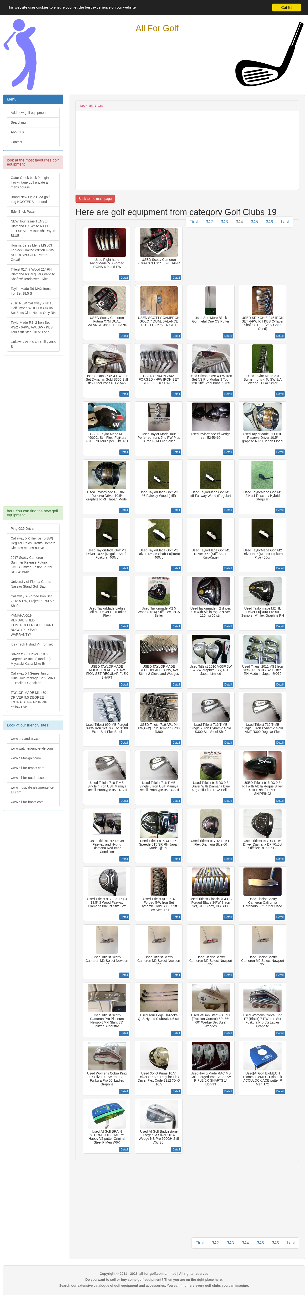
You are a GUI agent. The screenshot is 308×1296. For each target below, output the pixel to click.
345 (254, 221)
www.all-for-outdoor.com (28, 778)
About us (17, 132)
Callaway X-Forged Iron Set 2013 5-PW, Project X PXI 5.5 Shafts (33, 601)
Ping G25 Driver (23, 528)
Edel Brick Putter (23, 211)
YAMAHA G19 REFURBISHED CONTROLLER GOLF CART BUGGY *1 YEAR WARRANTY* (32, 625)
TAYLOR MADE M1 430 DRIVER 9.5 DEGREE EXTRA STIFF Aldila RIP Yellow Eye (29, 700)
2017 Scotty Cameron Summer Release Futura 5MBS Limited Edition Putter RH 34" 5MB (31, 565)
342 (209, 221)
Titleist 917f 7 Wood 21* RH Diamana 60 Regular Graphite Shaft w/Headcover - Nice (33, 274)
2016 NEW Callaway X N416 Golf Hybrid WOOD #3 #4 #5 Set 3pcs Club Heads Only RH (33, 308)
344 (239, 221)
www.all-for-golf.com (26, 758)
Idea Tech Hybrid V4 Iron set (32, 644)
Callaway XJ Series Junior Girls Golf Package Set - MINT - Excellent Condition (33, 678)
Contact (16, 142)
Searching (18, 122)
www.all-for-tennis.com (27, 768)
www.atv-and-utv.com (26, 739)
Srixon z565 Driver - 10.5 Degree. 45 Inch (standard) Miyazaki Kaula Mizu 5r (30, 659)
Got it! (286, 7)
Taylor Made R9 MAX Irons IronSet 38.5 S (30, 291)
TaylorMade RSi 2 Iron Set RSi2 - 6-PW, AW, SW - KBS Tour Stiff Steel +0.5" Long (32, 327)
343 (224, 221)
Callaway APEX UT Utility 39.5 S (33, 344)
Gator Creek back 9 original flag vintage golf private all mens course (31, 182)
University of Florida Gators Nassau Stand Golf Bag (31, 584)
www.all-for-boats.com (27, 802)
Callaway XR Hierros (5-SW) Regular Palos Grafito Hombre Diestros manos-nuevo (33, 543)
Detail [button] (124, 277)
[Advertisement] (33, 433)
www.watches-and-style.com (32, 748)
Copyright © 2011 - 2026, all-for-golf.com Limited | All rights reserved (154, 1274)
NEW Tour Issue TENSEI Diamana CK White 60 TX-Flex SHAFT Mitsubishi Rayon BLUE (33, 228)
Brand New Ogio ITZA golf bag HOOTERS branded (30, 199)
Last (285, 221)
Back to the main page (95, 199)
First (194, 221)
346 (269, 221)
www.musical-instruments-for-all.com (33, 790)
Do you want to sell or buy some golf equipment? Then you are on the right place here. (153, 1279)
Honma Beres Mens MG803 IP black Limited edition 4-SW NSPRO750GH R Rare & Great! (32, 252)
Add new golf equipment (28, 113)
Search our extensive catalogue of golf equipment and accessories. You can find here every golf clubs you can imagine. (154, 1285)
